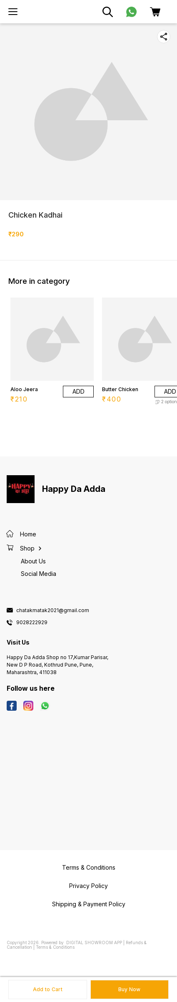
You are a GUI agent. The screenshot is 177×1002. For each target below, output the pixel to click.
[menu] (12, 11)
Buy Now (129, 989)
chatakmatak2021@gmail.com (52, 610)
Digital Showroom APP (94, 942)
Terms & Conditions (55, 947)
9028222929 (31, 622)
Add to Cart (47, 989)
